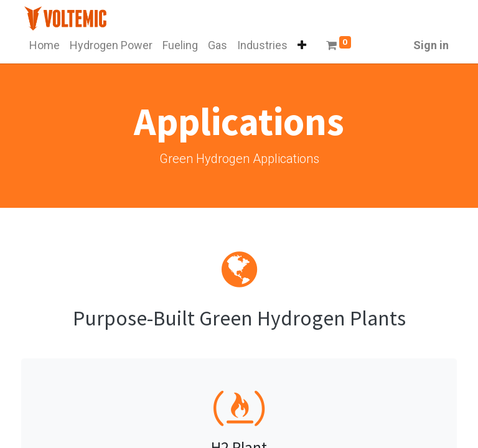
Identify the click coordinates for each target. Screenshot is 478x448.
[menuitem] (44, 45)
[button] (302, 45)
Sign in (431, 45)
